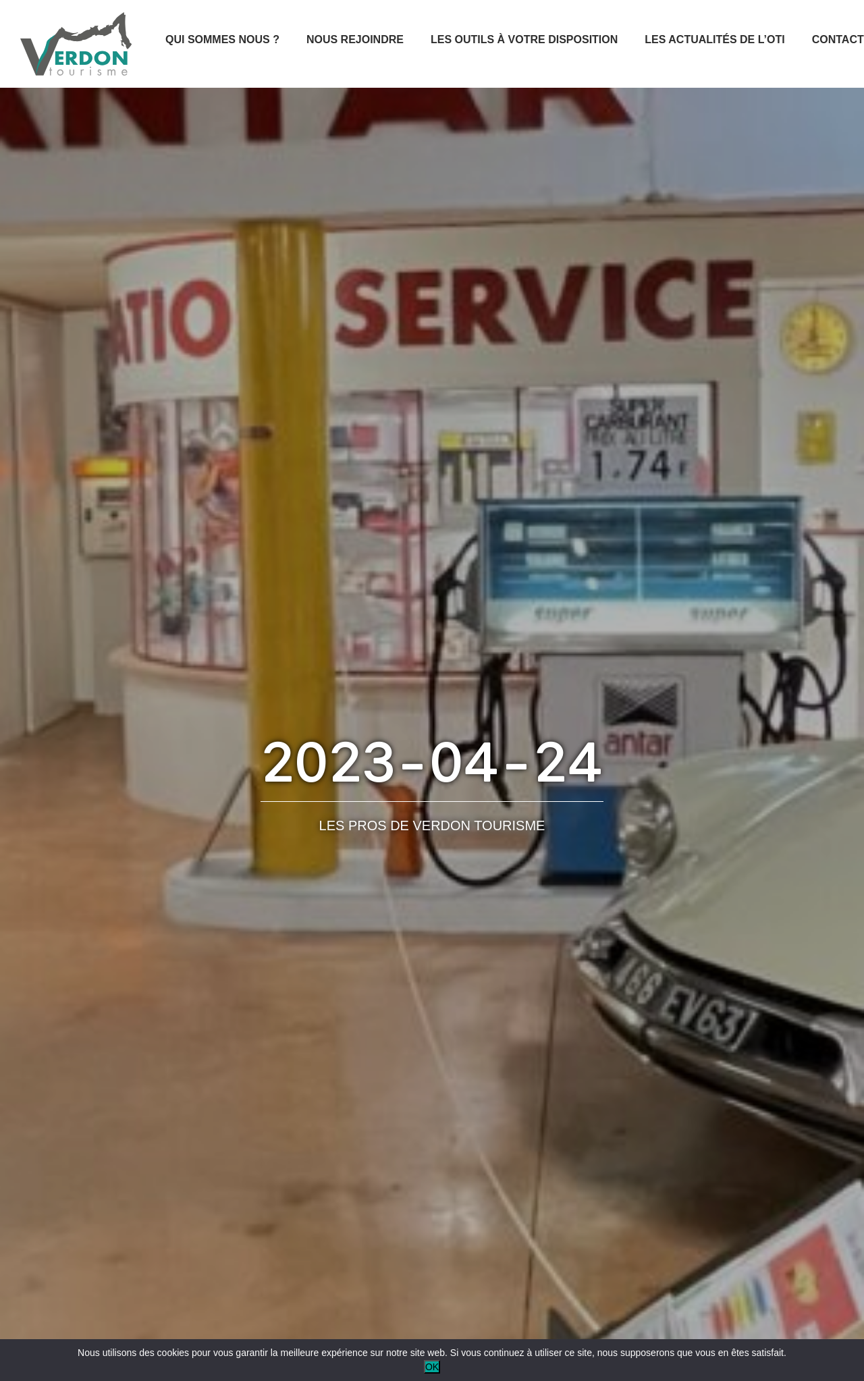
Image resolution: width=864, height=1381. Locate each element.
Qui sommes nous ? (222, 39)
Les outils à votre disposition (524, 39)
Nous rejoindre (355, 39)
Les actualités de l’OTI (714, 39)
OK (432, 1366)
